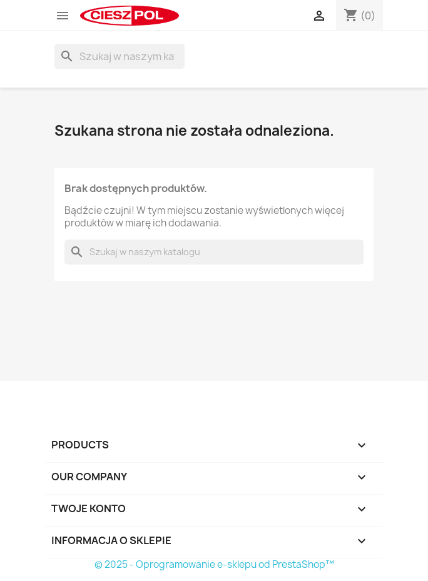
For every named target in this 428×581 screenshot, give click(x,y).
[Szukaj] (119, 56)
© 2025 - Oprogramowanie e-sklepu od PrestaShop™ (214, 564)
